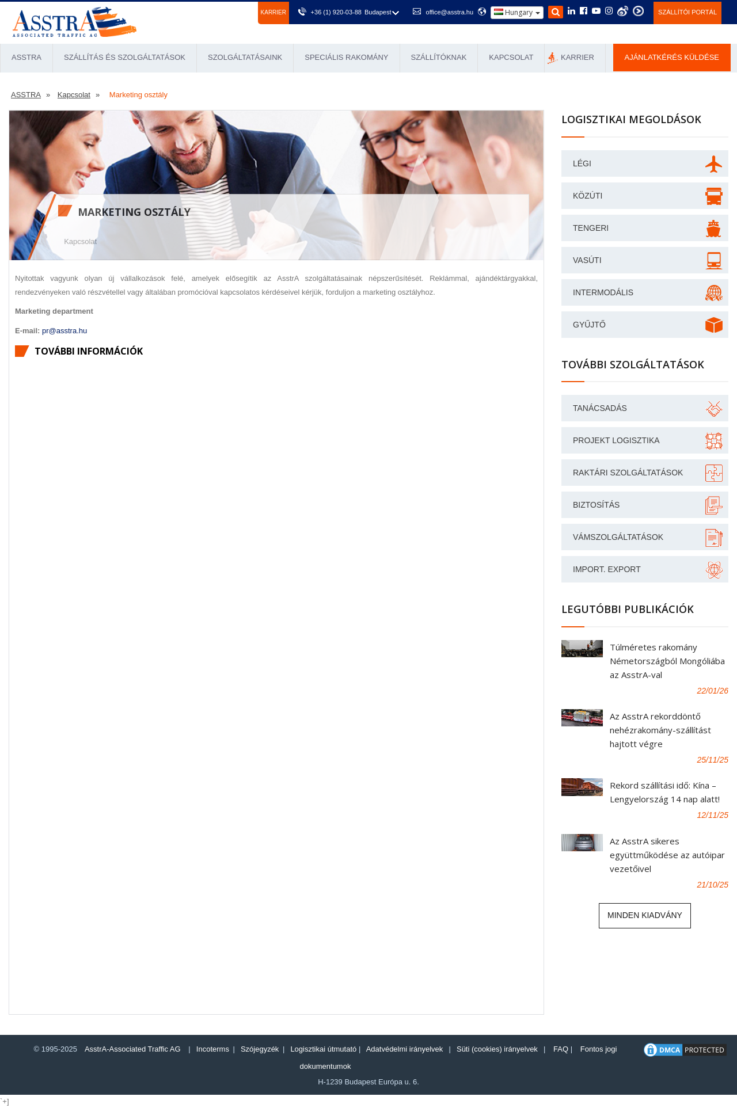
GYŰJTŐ (589, 324)
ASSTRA (26, 57)
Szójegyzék (260, 1049)
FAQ (560, 1049)
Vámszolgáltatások (618, 537)
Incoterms (212, 1049)
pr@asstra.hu (64, 330)
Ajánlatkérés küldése (672, 57)
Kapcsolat (511, 57)
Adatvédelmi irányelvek (404, 1049)
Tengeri (591, 228)
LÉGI (582, 163)
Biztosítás (596, 504)
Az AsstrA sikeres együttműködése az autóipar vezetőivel (667, 854)
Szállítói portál (687, 12)
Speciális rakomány (346, 57)
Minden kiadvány (644, 915)
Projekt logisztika (616, 440)
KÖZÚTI (587, 195)
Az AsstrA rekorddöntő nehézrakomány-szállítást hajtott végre (660, 729)
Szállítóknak (439, 57)
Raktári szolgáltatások (628, 472)
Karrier (273, 12)
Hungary (517, 12)
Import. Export (607, 569)
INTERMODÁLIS (603, 292)
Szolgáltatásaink (245, 57)
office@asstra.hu (450, 12)
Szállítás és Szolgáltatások (124, 57)
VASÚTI (587, 260)
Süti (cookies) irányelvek (497, 1049)
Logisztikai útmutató (323, 1049)
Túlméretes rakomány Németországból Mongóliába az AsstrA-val (667, 660)
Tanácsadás (600, 408)
